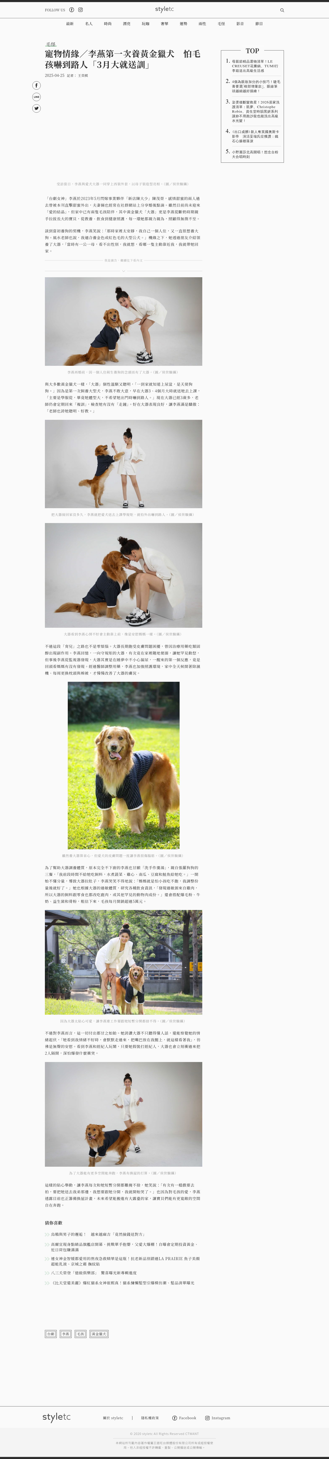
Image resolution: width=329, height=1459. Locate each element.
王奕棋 (83, 75)
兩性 (202, 23)
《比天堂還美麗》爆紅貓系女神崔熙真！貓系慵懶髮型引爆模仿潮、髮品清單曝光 (123, 1282)
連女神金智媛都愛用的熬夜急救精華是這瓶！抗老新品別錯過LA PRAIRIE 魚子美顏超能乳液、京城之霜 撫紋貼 (125, 1261)
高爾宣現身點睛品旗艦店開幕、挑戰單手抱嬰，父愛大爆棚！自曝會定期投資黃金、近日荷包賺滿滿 (124, 1246)
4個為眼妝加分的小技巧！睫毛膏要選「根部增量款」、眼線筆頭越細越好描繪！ (256, 86)
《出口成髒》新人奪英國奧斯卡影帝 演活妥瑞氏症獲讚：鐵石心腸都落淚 (255, 136)
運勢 (183, 23)
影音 (240, 23)
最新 (70, 23)
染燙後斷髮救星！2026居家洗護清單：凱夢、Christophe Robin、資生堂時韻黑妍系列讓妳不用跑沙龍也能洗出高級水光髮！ (256, 111)
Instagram (217, 1418)
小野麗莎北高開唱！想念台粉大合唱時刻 (255, 154)
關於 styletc (113, 1417)
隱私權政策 (150, 1417)
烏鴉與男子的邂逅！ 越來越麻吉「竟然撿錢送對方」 (99, 1234)
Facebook (184, 1418)
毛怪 (221, 23)
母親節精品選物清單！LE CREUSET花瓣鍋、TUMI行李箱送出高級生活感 (255, 65)
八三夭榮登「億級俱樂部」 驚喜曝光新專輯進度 (94, 1272)
